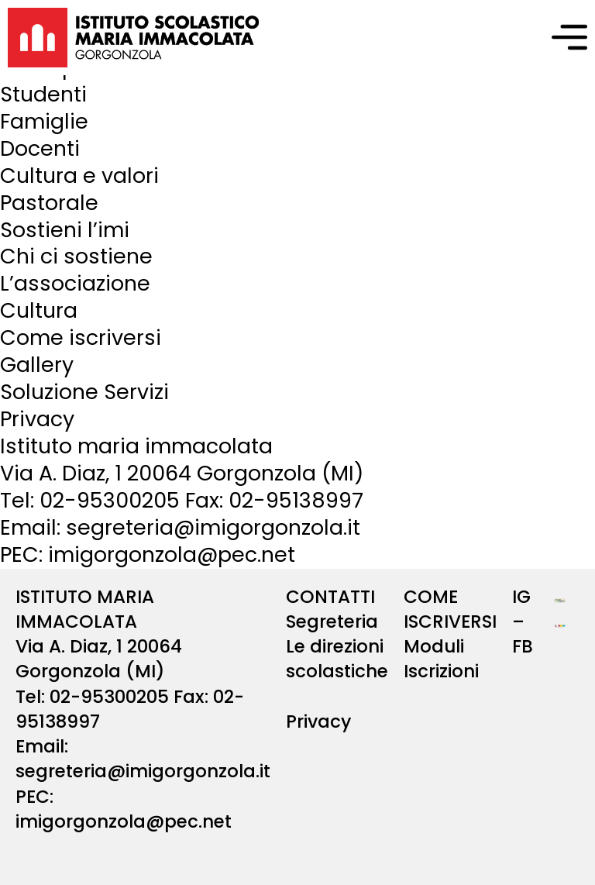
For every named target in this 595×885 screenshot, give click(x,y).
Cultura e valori (79, 175)
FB (522, 646)
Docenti (40, 148)
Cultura (38, 310)
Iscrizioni (441, 671)
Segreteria (332, 621)
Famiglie (44, 121)
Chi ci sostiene (76, 256)
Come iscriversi (80, 337)
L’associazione (75, 283)
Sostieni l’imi (64, 229)
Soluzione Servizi (84, 391)
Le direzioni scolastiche (337, 659)
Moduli (434, 646)
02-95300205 (110, 500)
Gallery (37, 364)
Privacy (37, 419)
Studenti (43, 94)
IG (521, 596)
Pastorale (49, 202)
